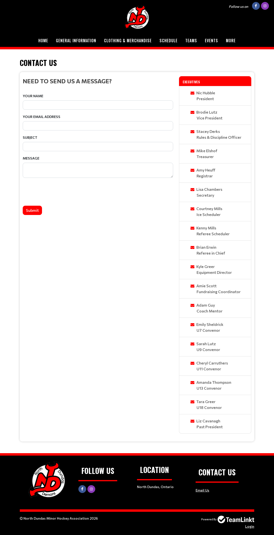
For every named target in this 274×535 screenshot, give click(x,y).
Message (31, 158)
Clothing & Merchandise (128, 40)
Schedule (168, 40)
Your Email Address (41, 117)
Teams (191, 40)
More (231, 40)
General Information (76, 40)
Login (249, 526)
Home (43, 40)
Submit (32, 210)
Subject (30, 137)
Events (211, 40)
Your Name (33, 96)
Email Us (202, 490)
